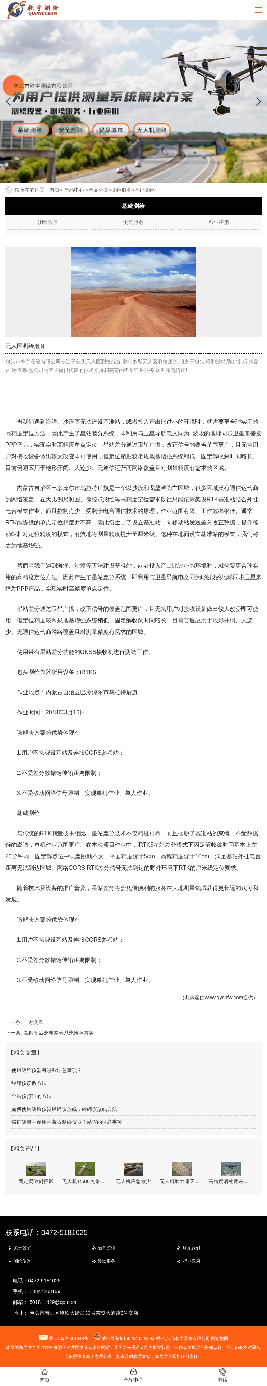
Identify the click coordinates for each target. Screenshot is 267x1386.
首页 (55, 190)
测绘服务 (121, 190)
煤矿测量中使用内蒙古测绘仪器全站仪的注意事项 (66, 1122)
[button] (258, 101)
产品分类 (98, 190)
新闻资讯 (106, 1247)
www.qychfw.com (224, 997)
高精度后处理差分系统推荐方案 (58, 1033)
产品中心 (74, 190)
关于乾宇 (22, 1247)
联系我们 (191, 1247)
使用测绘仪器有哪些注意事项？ (46, 1070)
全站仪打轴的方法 (31, 1096)
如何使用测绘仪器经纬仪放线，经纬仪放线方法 (64, 1109)
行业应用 (219, 222)
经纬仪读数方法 (29, 1083)
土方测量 (33, 1022)
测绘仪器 (48, 222)
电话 (222, 1375)
